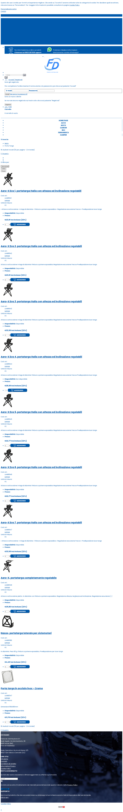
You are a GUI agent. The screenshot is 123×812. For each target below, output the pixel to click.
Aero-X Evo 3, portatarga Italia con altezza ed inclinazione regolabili (41, 301)
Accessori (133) (14, 22)
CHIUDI (3, 11)
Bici (6, 38)
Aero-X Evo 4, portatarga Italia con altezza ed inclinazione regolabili (41, 356)
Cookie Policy (74, 5)
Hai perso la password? (18, 94)
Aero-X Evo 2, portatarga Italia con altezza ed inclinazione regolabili (41, 246)
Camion (7, 36)
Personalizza (5, 9)
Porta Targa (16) (14, 29)
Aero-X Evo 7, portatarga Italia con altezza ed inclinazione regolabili (41, 522)
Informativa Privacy (8, 766)
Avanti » (6, 154)
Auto (6, 34)
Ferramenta (9, 41)
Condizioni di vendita (8, 764)
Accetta (13, 9)
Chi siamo (4, 759)
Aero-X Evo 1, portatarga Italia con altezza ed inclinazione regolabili (41, 190)
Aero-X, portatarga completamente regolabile (29, 577)
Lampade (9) (13, 26)
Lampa (7, 200)
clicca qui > (5, 797)
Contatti (4, 761)
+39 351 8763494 (67, 55)
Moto (7, 19)
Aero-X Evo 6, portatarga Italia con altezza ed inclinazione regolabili (41, 467)
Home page (9, 31)
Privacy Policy (72, 785)
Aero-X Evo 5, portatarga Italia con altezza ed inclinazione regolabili (41, 412)
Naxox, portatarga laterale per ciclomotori (26, 633)
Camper (8, 43)
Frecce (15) (12, 24)
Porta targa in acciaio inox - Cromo (22, 688)
